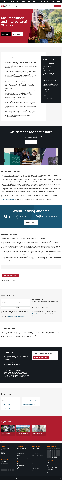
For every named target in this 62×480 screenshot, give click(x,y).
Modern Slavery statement (52, 472)
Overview (4, 44)
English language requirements (8, 280)
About (17, 1)
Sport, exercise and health (22, 458)
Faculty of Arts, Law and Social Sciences (31, 400)
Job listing (34, 470)
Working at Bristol (36, 468)
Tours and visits (35, 450)
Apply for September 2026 (40, 357)
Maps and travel (35, 448)
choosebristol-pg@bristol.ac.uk (8, 408)
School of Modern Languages (29, 404)
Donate (33, 463)
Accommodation (20, 453)
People (58, 1)
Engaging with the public (22, 471)
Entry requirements (21, 44)
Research (34, 1)
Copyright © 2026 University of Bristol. (7, 478)
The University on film (36, 453)
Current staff (47, 5)
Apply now (5, 34)
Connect (3, 467)
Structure (12, 44)
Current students (40, 5)
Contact (54, 44)
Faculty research (20, 465)
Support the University (37, 460)
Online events (16, 34)
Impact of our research (22, 467)
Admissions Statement (6, 267)
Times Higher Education (18, 218)
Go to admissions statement (9, 275)
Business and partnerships (44, 1)
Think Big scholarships (55, 310)
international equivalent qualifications (10, 262)
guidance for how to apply (23, 357)
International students (21, 451)
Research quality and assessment (21, 469)
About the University (36, 446)
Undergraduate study (21, 448)
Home (3, 1)
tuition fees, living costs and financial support (15, 316)
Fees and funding (31, 44)
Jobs (33, 466)
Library (18, 455)
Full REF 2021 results (30, 222)
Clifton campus (46, 95)
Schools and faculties (25, 1)
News (53, 1)
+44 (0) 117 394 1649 (6, 404)
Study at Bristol (10, 1)
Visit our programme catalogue (7, 199)
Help (48, 462)
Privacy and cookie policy (52, 467)
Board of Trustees (36, 457)
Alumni (38, 7)
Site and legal (50, 460)
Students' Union (20, 457)
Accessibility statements (52, 465)
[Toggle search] (57, 6)
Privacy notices (50, 469)
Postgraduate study (21, 450)
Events (33, 451)
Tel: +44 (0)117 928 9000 (6, 457)
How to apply (47, 44)
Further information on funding (38, 313)
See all (55, 457)
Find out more (30, 142)
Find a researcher (20, 463)
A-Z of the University (51, 446)
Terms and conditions (51, 464)
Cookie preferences (51, 471)
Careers (39, 44)
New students (4, 461)
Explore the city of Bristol (37, 455)
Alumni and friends (36, 462)
